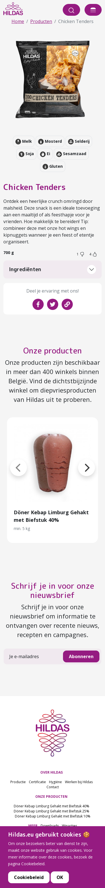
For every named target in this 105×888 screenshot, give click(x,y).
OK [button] (60, 880)
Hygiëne (55, 782)
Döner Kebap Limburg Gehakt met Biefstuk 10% (52, 816)
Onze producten (52, 350)
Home (17, 21)
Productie (18, 782)
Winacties (69, 825)
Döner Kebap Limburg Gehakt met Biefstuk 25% (51, 811)
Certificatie (37, 782)
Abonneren (81, 656)
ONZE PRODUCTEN (51, 796)
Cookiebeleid (29, 880)
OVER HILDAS (51, 772)
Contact (52, 787)
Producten (41, 21)
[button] (78, 460)
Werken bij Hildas (79, 782)
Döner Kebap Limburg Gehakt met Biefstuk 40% (51, 806)
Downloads (50, 825)
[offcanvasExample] (93, 10)
